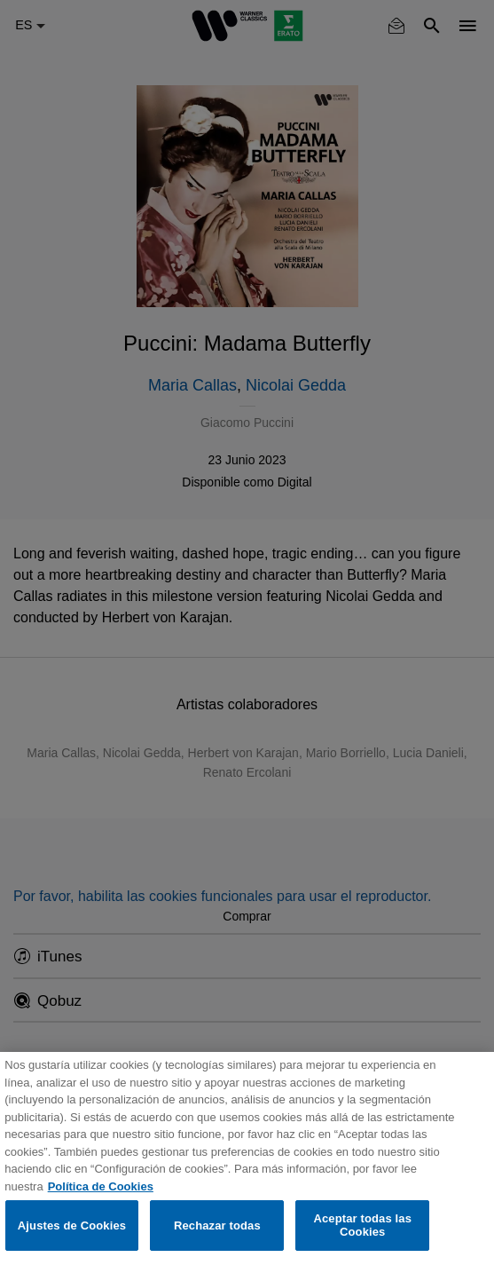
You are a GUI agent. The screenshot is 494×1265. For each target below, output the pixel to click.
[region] (247, 1158)
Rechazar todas (217, 1225)
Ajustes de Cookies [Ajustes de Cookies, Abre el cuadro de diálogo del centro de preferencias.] (72, 1225)
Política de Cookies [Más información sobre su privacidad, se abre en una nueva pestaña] (100, 1186)
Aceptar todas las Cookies (362, 1225)
